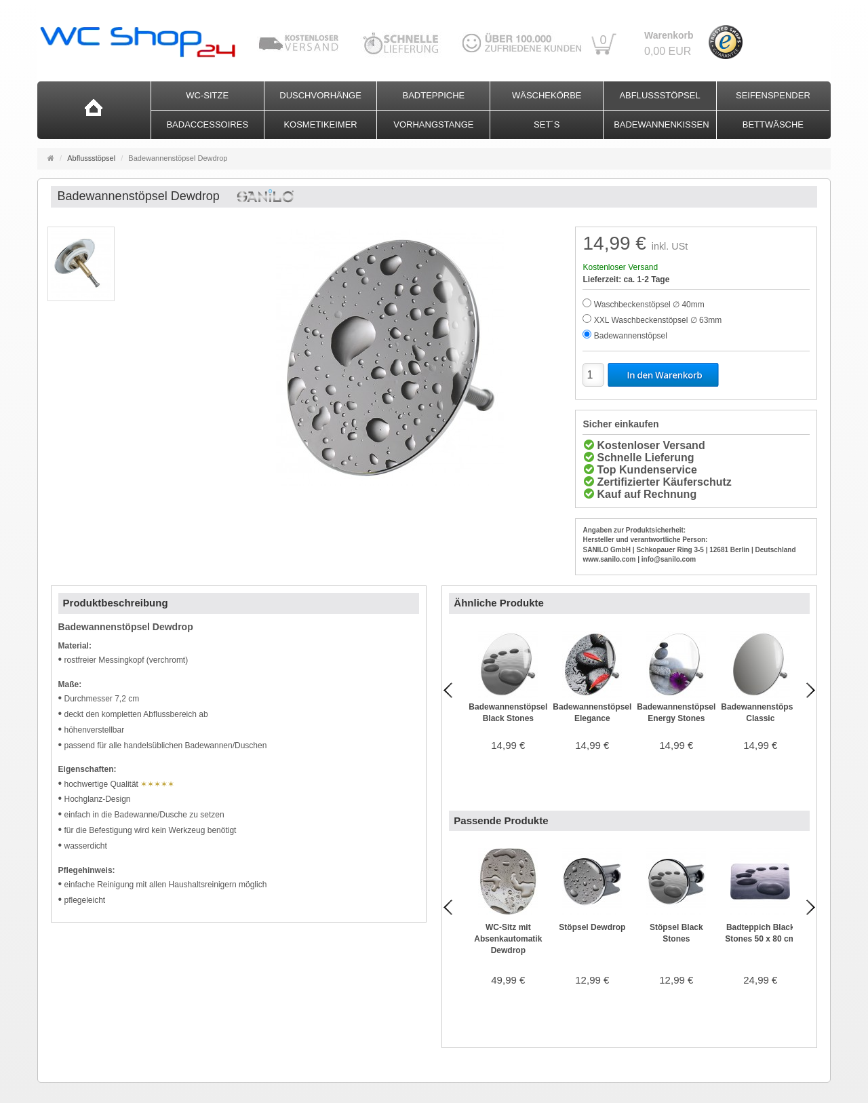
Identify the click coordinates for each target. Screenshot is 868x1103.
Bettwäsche (773, 124)
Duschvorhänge (320, 95)
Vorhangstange (433, 124)
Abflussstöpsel (659, 95)
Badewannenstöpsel (630, 336)
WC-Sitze (207, 95)
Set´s (546, 124)
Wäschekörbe (547, 95)
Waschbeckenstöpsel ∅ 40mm (649, 304)
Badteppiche (434, 95)
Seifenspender (773, 95)
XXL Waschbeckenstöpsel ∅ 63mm (658, 320)
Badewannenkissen (661, 124)
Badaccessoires (207, 124)
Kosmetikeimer (320, 124)
